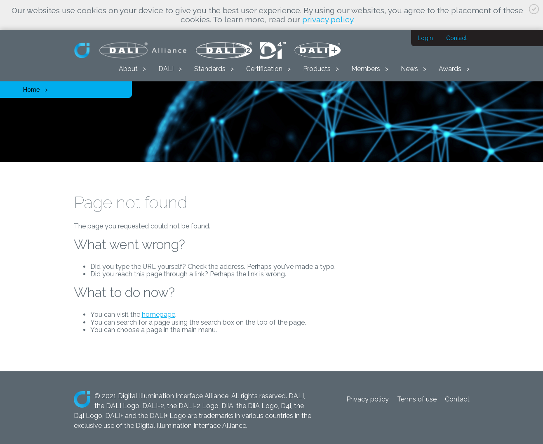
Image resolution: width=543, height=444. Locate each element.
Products (317, 69)
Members (365, 69)
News (409, 69)
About (128, 69)
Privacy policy (367, 399)
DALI (166, 69)
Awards (450, 69)
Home (31, 89)
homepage (158, 314)
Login (425, 38)
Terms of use (417, 399)
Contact (456, 38)
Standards (210, 69)
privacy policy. (328, 19)
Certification (264, 69)
